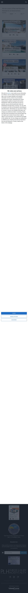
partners (9, 93)
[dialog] (14, 296)
